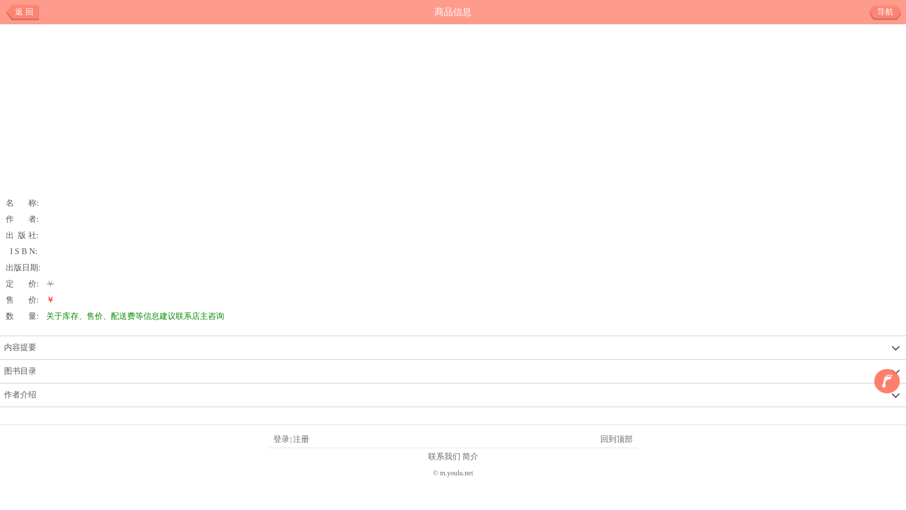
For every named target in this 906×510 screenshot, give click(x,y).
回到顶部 (616, 439)
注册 (301, 439)
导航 (889, 12)
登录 (281, 439)
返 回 (24, 12)
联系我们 (444, 456)
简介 (470, 456)
